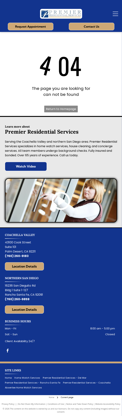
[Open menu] (115, 14)
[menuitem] (9, 378)
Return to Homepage (61, 109)
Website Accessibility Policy (107, 404)
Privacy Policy (8, 404)
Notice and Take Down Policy (79, 404)
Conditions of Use (56, 404)
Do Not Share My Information (32, 404)
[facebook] (7, 351)
